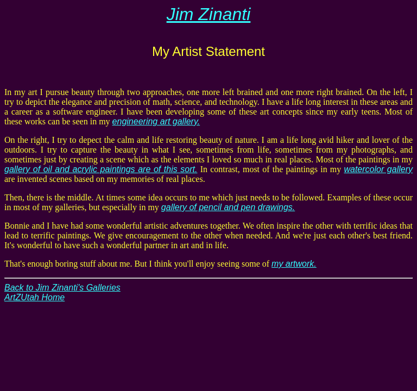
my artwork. (294, 263)
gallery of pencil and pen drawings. (228, 207)
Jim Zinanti (209, 14)
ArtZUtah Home (34, 297)
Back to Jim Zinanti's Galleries (62, 287)
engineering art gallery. (156, 121)
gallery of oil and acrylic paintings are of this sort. (100, 169)
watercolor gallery (378, 169)
